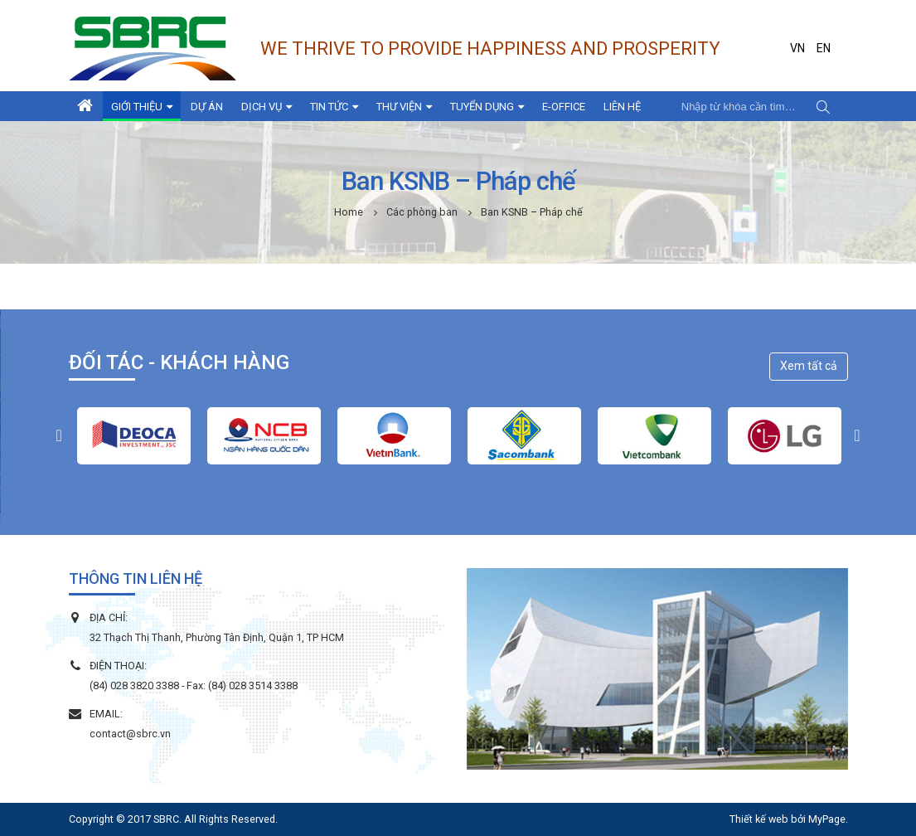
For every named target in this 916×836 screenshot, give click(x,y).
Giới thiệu (136, 106)
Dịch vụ (261, 106)
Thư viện (399, 106)
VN (797, 48)
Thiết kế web (758, 819)
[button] (59, 435)
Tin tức (329, 106)
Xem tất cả (808, 365)
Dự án (207, 106)
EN (824, 48)
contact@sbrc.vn (130, 733)
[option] (134, 435)
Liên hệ (622, 106)
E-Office (563, 106)
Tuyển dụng (482, 106)
